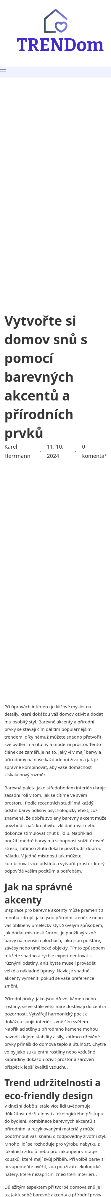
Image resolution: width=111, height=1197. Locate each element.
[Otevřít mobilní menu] (3, 72)
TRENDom (60, 45)
